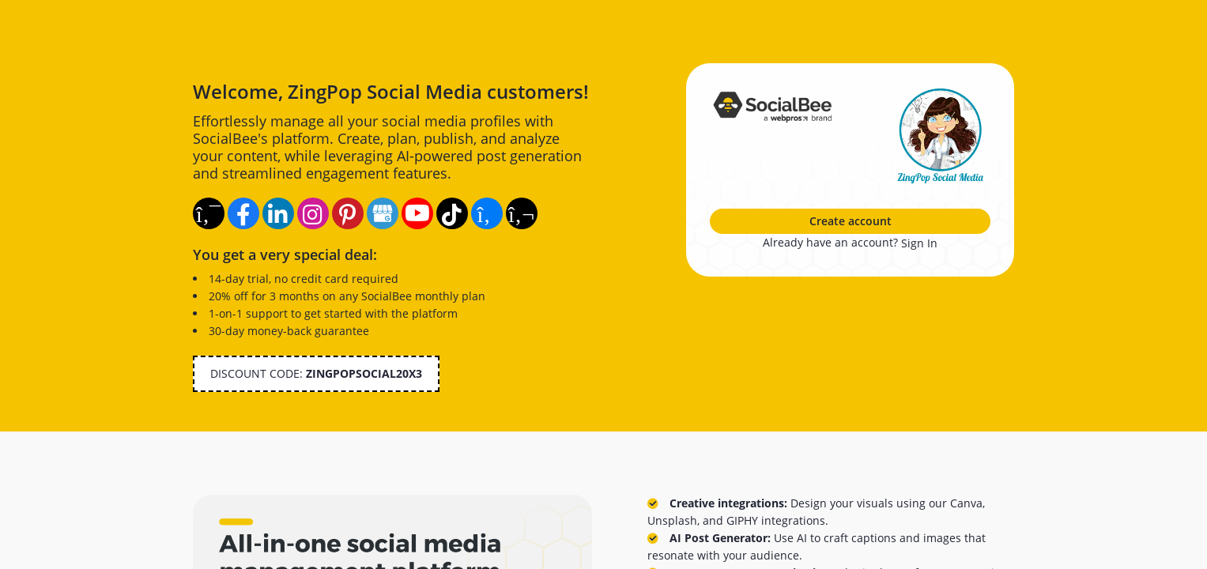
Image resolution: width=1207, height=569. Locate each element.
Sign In (919, 243)
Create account (850, 220)
